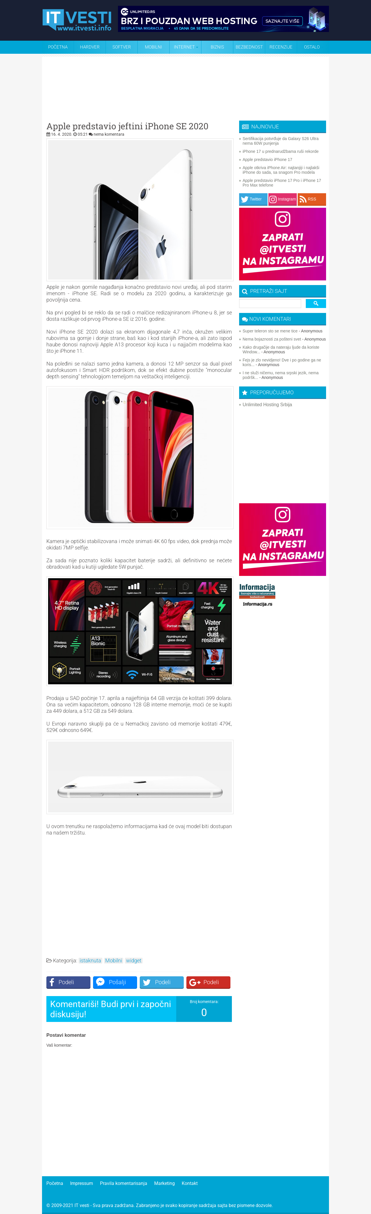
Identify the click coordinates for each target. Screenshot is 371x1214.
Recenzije (281, 47)
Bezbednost (249, 47)
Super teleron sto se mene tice (270, 331)
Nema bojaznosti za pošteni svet (272, 339)
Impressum (81, 1183)
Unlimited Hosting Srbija (267, 404)
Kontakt (190, 1183)
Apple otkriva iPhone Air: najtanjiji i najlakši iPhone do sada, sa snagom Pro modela (281, 170)
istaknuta (90, 961)
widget (133, 961)
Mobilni (153, 47)
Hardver (90, 47)
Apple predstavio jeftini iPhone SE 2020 (127, 126)
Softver (121, 47)
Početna (58, 47)
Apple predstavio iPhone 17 (267, 159)
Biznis (217, 47)
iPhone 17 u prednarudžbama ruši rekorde (281, 151)
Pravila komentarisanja (123, 1183)
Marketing (164, 1183)
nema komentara (109, 134)
